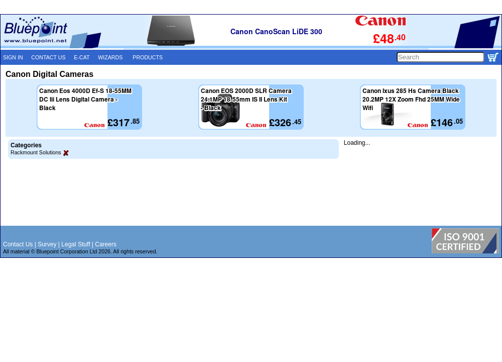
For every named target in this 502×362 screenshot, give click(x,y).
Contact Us (18, 244)
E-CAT (81, 57)
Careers (105, 244)
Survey (47, 244)
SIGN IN (13, 57)
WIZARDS (110, 57)
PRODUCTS (148, 57)
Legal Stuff (75, 244)
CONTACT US (48, 57)
